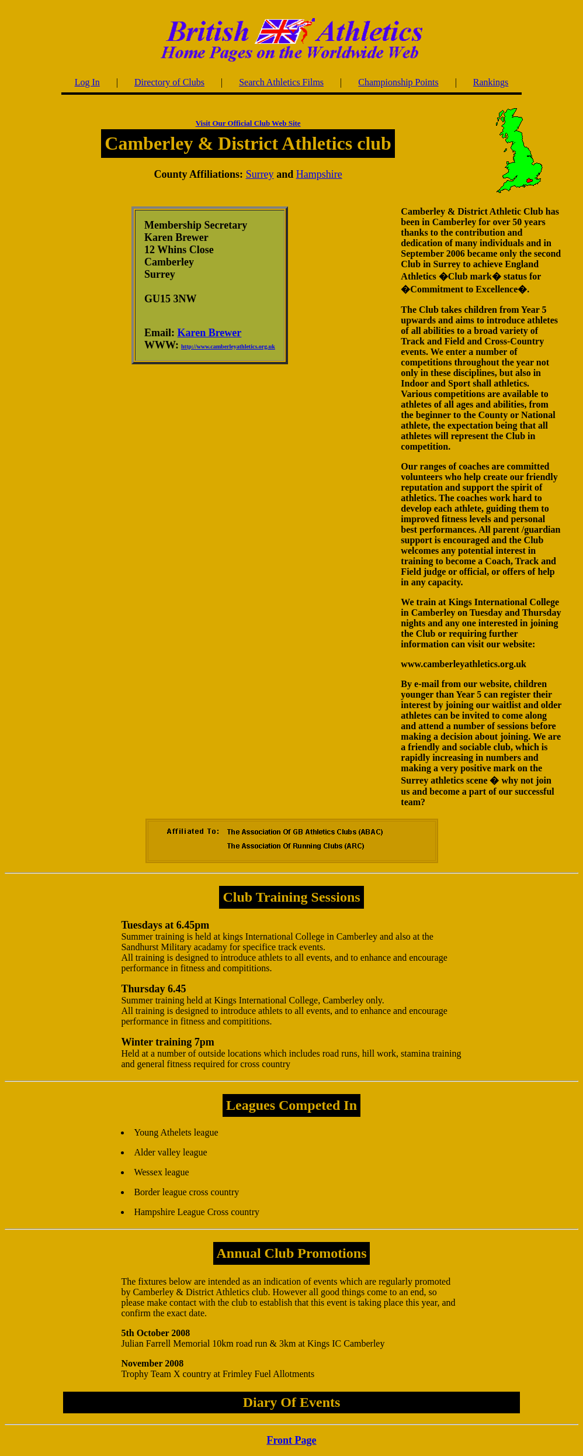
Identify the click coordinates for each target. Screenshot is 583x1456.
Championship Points (398, 82)
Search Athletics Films (281, 82)
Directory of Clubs (169, 82)
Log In (87, 82)
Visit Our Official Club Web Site (248, 123)
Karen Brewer (210, 333)
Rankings (490, 82)
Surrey (260, 174)
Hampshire (319, 174)
